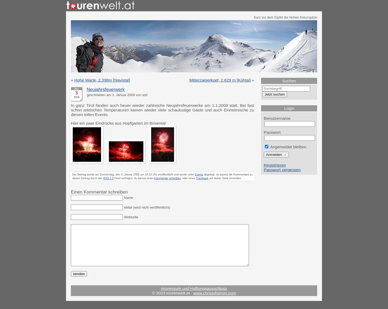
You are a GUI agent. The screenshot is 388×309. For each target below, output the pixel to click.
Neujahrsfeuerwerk (106, 89)
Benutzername (277, 118)
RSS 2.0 (108, 178)
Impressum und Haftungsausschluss (194, 296)
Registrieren (275, 165)
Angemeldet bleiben (285, 147)
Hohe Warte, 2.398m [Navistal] (102, 80)
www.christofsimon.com (214, 301)
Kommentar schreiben (167, 178)
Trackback (202, 178)
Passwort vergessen (282, 169)
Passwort (272, 132)
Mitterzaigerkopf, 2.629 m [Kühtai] (220, 80)
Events (199, 174)
